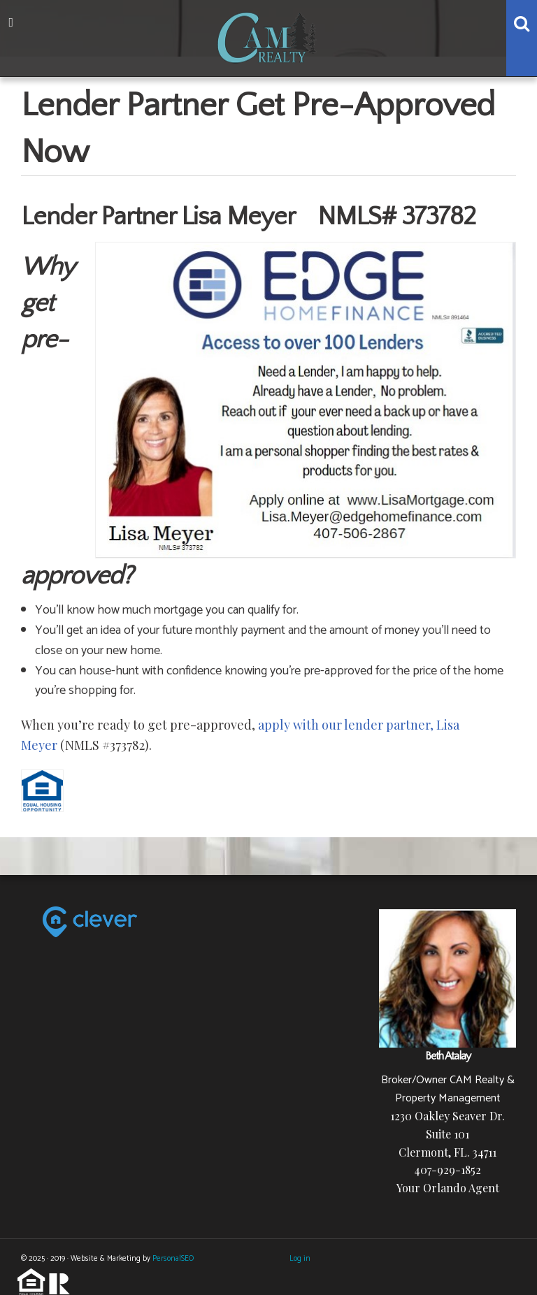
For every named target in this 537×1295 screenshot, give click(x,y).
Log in (299, 1258)
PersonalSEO (173, 1258)
